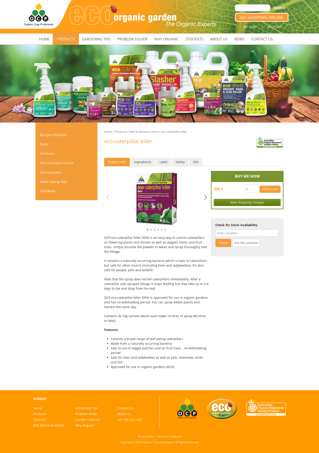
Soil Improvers (50, 172)
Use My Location (246, 243)
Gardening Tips (96, 39)
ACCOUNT (274, 27)
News (239, 39)
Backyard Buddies (53, 135)
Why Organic (166, 39)
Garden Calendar (88, 419)
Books (44, 144)
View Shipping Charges (247, 202)
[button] (147, 230)
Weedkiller (48, 191)
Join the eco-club (129, 419)
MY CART (250, 27)
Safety (180, 162)
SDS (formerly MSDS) (48, 425)
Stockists (194, 39)
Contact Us (262, 39)
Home (44, 39)
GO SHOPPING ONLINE (261, 17)
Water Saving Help (53, 182)
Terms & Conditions (169, 436)
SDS (196, 162)
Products (65, 39)
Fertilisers (47, 153)
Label (163, 162)
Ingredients (142, 162)
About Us (219, 39)
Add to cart (270, 189)
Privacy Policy (146, 436)
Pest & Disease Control (56, 163)
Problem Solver (132, 39)
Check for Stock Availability (236, 225)
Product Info (117, 162)
